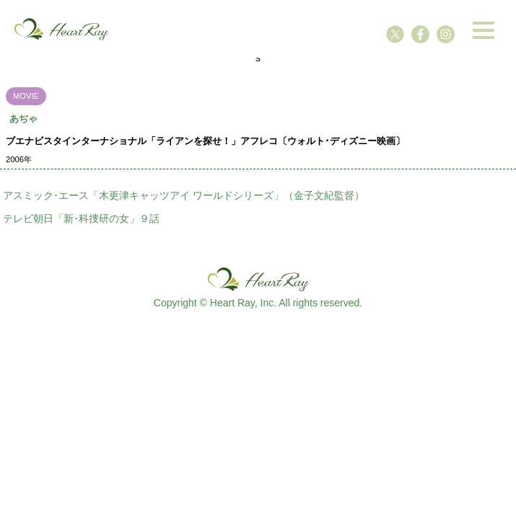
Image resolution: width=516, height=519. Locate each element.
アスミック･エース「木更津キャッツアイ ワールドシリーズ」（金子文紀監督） (183, 195)
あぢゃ (23, 118)
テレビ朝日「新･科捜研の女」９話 (81, 218)
